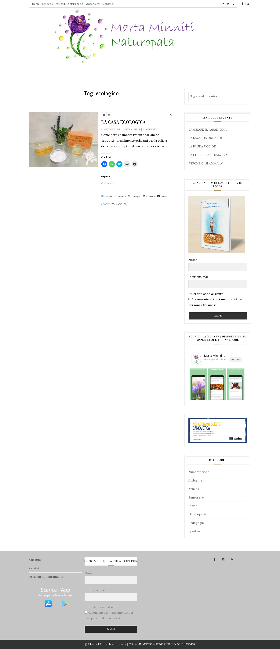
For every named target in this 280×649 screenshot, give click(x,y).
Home (36, 4)
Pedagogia (196, 523)
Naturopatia (75, 4)
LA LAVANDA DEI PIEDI (205, 138)
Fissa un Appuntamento (46, 576)
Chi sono (47, 4)
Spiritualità (196, 531)
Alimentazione (198, 472)
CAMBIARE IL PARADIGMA (207, 129)
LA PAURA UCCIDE (202, 146)
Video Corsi (93, 4)
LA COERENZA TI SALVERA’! (208, 155)
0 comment (149, 129)
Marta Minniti (131, 129)
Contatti (108, 4)
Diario (192, 506)
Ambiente (195, 480)
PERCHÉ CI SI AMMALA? (206, 163)
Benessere (196, 497)
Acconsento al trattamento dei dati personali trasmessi (215, 302)
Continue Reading (114, 203)
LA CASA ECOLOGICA (123, 122)
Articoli (60, 4)
